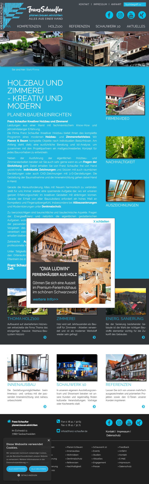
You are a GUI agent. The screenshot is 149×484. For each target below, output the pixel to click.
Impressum (100, 4)
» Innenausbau (72, 451)
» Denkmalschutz (73, 458)
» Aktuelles (97, 458)
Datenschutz (113, 435)
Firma (12, 26)
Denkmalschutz (51, 206)
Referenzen (83, 26)
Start (28, 69)
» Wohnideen (72, 454)
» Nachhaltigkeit (73, 466)
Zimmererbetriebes (78, 136)
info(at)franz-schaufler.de (74, 431)
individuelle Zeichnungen (39, 169)
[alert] (27, 459)
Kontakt (84, 4)
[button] (27, 475)
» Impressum (124, 462)
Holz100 (60, 26)
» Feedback (123, 447)
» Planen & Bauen (74, 447)
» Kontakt (122, 454)
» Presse (96, 466)
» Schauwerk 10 (99, 447)
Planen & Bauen (17, 140)
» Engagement (99, 462)
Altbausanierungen (85, 202)
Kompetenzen (35, 26)
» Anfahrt (122, 451)
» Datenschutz (124, 466)
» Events (96, 451)
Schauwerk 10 (110, 26)
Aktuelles (137, 26)
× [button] (48, 440)
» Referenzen (71, 462)
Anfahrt (116, 4)
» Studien (96, 454)
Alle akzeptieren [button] (17, 469)
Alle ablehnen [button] (38, 469)
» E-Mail (121, 458)
